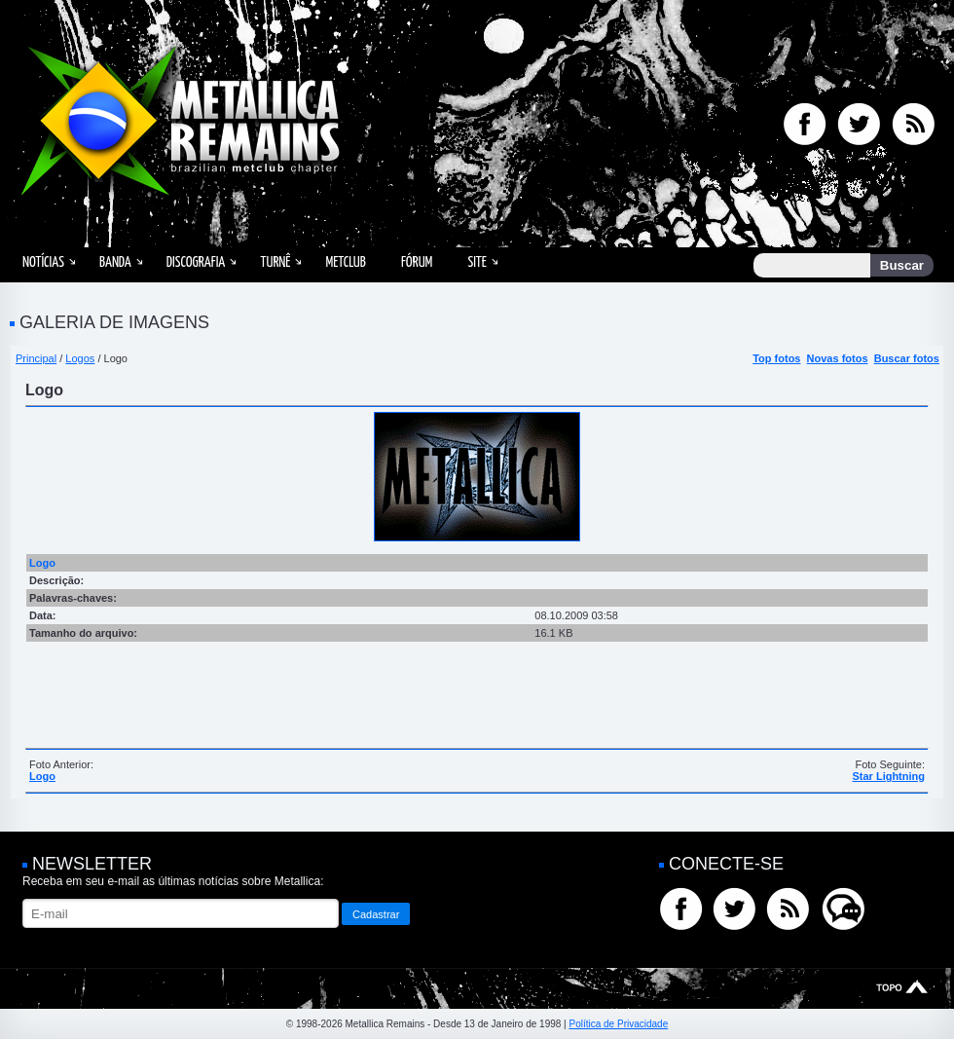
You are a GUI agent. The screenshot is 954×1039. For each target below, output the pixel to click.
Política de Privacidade (618, 1024)
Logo (42, 776)
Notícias (43, 262)
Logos (79, 358)
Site (477, 262)
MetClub (345, 262)
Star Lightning (888, 776)
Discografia (196, 262)
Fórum (416, 262)
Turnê (275, 262)
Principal (36, 358)
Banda (115, 262)
